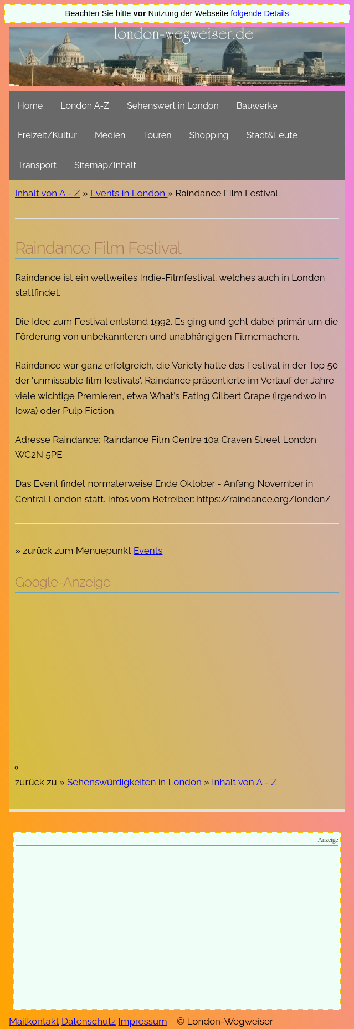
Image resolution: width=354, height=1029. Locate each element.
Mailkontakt (34, 1021)
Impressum (143, 1021)
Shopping (209, 135)
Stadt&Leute (272, 135)
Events (148, 550)
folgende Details (259, 13)
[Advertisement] (177, 682)
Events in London (128, 193)
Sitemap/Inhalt (105, 165)
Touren (157, 135)
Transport (37, 165)
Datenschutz (88, 1021)
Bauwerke (257, 105)
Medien (110, 135)
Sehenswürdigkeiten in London (135, 782)
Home (30, 105)
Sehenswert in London (173, 105)
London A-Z (84, 105)
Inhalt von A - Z (47, 193)
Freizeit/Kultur (47, 135)
